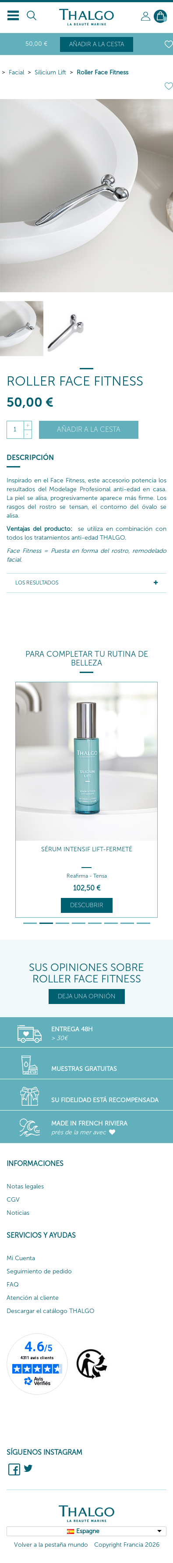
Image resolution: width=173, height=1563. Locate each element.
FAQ (13, 1284)
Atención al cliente (33, 1298)
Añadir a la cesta (96, 44)
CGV (13, 1199)
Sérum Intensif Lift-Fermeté (86, 849)
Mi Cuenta (21, 1258)
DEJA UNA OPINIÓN (87, 996)
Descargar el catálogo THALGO (51, 1311)
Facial (16, 72)
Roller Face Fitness (102, 72)
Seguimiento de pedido (39, 1271)
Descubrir (86, 905)
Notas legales (25, 1186)
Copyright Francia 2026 (126, 1544)
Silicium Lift (50, 72)
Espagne (87, 1531)
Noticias (18, 1213)
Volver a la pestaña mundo (51, 1544)
